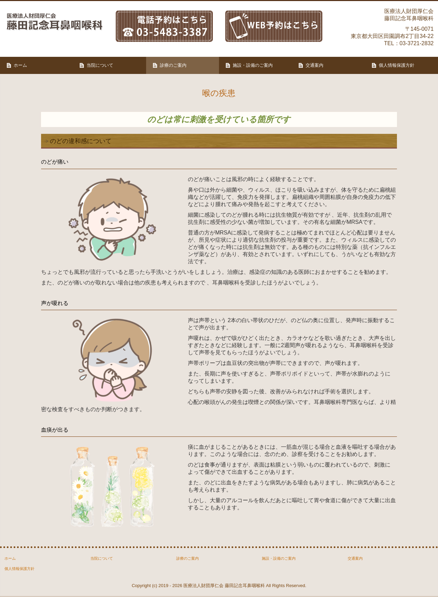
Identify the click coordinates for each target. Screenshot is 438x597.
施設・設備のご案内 (253, 65)
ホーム (20, 65)
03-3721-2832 (417, 43)
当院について (100, 65)
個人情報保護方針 (396, 65)
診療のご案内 (173, 65)
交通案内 (314, 65)
